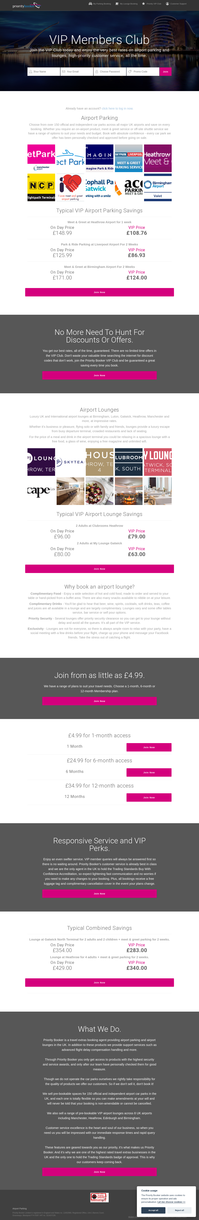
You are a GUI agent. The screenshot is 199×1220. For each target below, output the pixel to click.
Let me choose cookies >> (171, 1202)
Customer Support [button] (176, 3)
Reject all (179, 1210)
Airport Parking (20, 1208)
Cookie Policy (180, 1217)
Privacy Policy (169, 1217)
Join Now (99, 292)
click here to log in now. (117, 108)
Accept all (153, 1210)
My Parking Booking (100, 3)
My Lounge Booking (126, 3)
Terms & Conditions (155, 1217)
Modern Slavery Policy (137, 1217)
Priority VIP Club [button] (151, 3)
